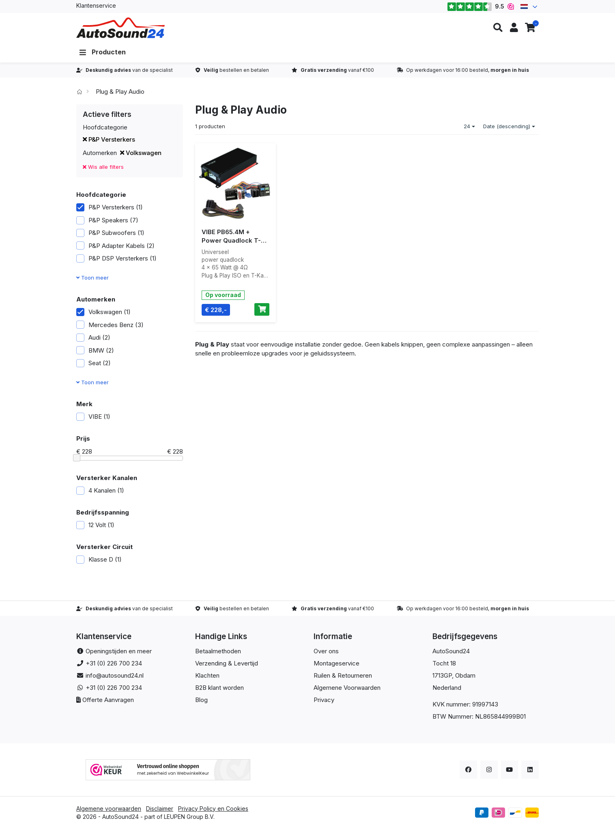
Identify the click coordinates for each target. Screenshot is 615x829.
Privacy (324, 700)
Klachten (207, 675)
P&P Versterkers (109, 139)
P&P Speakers (107, 220)
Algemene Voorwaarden (347, 687)
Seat (93, 363)
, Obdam (463, 675)
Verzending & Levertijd (226, 663)
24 (469, 126)
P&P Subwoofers (110, 232)
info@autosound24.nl (115, 675)
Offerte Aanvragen (108, 700)
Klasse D (99, 559)
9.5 (480, 6)
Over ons (326, 651)
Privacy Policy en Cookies (213, 808)
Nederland (446, 687)
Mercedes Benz (110, 325)
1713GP (442, 675)
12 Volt (95, 525)
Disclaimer (159, 808)
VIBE (93, 416)
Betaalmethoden (218, 651)
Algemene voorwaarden (108, 808)
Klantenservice (96, 5)
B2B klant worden (219, 687)
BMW (95, 350)
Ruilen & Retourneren (343, 675)
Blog (201, 700)
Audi (93, 337)
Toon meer (92, 277)
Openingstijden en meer (119, 651)
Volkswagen (140, 153)
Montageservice (336, 663)
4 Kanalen (100, 490)
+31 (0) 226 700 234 (114, 663)
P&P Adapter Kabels (115, 245)
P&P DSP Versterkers (116, 258)
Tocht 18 (444, 663)
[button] (498, 28)
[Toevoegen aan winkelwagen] (261, 309)
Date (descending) (509, 126)
